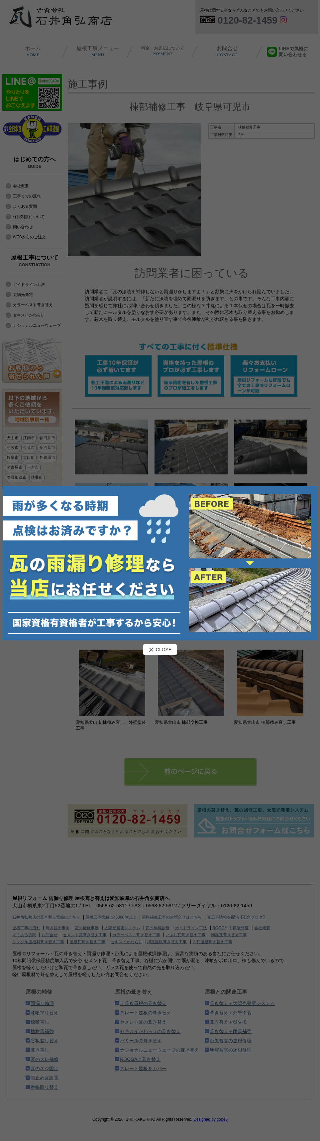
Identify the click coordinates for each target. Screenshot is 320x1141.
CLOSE (160, 649)
